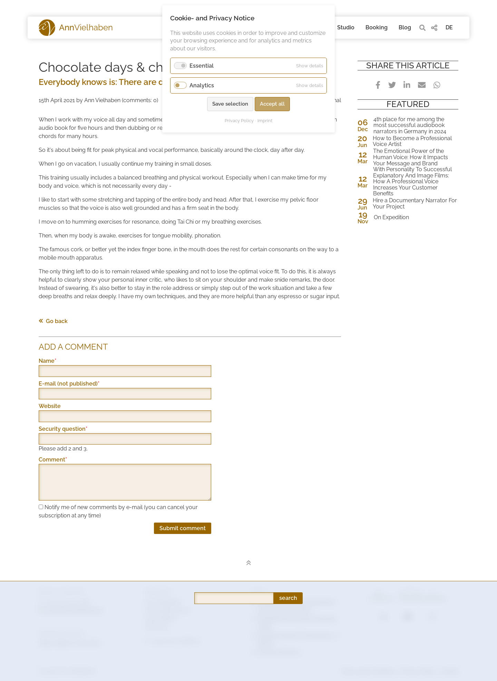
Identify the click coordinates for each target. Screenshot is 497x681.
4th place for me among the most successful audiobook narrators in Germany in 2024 (409, 125)
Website (50, 406)
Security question (63, 429)
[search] (422, 27)
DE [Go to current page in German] (449, 27)
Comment (53, 460)
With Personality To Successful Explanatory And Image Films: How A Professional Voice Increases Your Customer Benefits (412, 181)
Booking (377, 27)
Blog (405, 27)
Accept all (272, 104)
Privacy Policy (239, 120)
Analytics (201, 85)
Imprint (264, 120)
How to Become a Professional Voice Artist (412, 141)
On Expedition (391, 217)
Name (53, 361)
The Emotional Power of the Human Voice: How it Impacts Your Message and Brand (410, 157)
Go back (53, 321)
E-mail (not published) (69, 384)
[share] (434, 27)
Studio (345, 27)
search (288, 527)
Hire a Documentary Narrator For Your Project (415, 203)
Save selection (230, 104)
